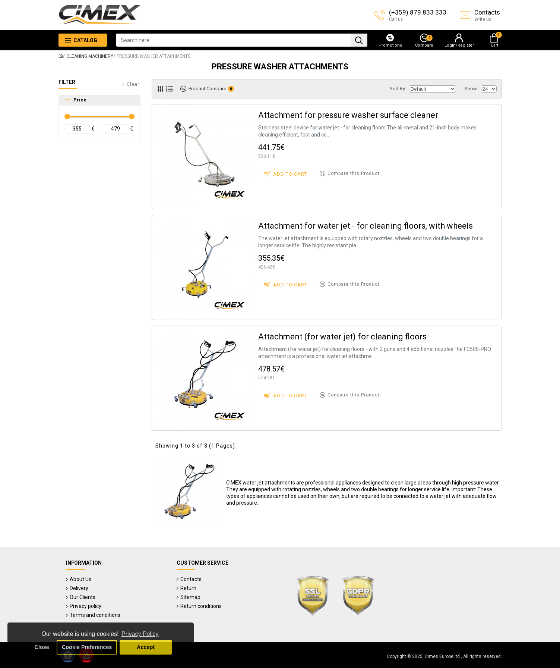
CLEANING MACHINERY (89, 56)
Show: (471, 88)
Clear (133, 84)
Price (79, 100)
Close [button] (42, 647)
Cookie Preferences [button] (87, 647)
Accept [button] (146, 647)
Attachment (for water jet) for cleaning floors (342, 336)
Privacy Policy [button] (140, 634)
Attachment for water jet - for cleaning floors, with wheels (365, 225)
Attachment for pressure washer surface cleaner (348, 115)
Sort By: (398, 88)
